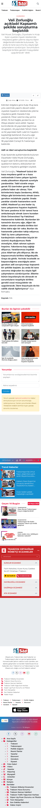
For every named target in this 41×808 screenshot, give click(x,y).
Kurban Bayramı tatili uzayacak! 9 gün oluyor (10, 325)
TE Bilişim (26, 727)
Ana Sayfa (9, 739)
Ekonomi (26, 702)
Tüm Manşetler (8, 690)
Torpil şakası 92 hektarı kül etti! (10, 342)
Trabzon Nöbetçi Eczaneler (12, 679)
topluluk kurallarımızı (23, 398)
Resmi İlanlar (6, 702)
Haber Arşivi (7, 694)
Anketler (9, 777)
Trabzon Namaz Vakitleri (11, 683)
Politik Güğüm (27, 10)
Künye (8, 779)
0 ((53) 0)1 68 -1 (24, 576)
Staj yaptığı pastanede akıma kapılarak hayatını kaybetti (29, 359)
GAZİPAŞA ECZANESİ (13, 588)
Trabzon (4, 10)
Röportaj (9, 772)
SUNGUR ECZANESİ (12, 563)
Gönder (6, 391)
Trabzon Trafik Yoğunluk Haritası (14, 686)
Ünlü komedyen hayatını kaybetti (27, 325)
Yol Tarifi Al (10, 576)
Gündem (20, 16)
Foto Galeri (10, 764)
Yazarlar (17, 702)
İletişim (8, 782)
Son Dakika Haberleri (10, 692)
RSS (4, 721)
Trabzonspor (15, 10)
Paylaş (5, 95)
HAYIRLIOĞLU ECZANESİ (14, 582)
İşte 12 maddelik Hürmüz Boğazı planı (9, 359)
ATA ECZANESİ (10, 593)
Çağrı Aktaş (11, 100)
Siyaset (13, 704)
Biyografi (9, 774)
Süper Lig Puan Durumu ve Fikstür (15, 688)
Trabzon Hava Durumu (11, 681)
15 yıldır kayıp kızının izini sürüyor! (28, 342)
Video (7, 767)
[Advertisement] (20, 437)
